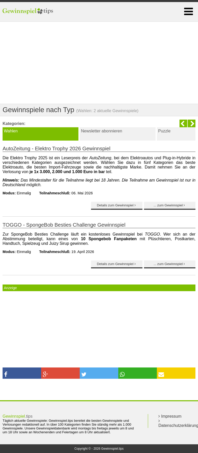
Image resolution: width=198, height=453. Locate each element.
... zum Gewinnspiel (170, 205)
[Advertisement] (99, 63)
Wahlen (11, 131)
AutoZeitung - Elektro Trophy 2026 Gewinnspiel (56, 148)
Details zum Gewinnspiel (117, 205)
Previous (183, 123)
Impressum (170, 416)
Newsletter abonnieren (101, 131)
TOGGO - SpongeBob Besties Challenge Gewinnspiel (64, 225)
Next (191, 123)
